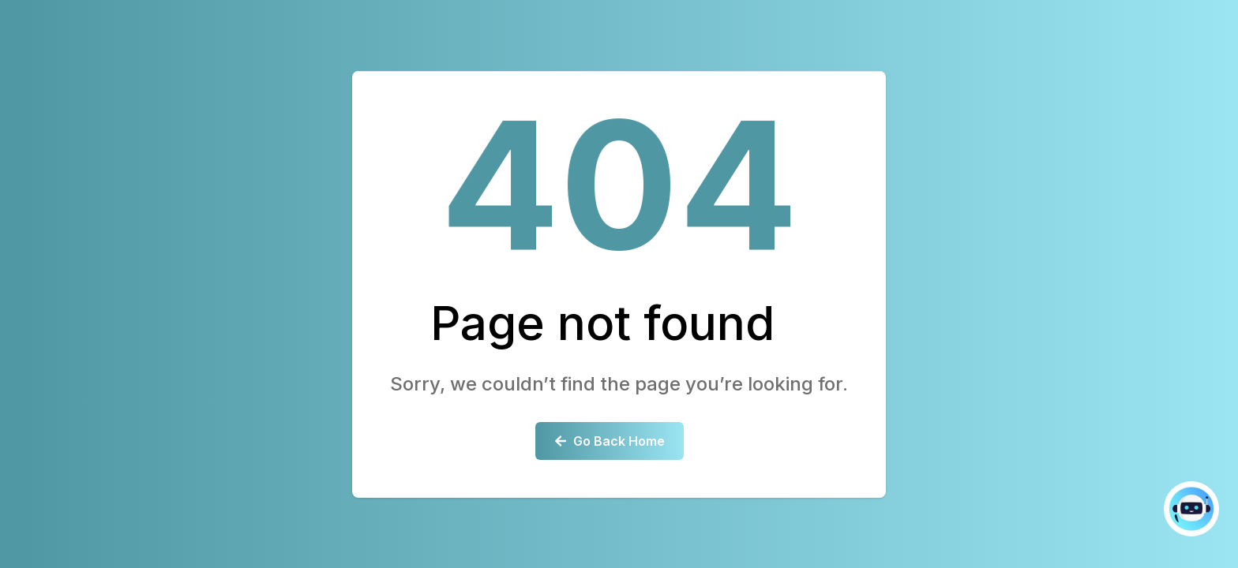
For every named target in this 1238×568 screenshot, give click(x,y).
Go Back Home (609, 441)
